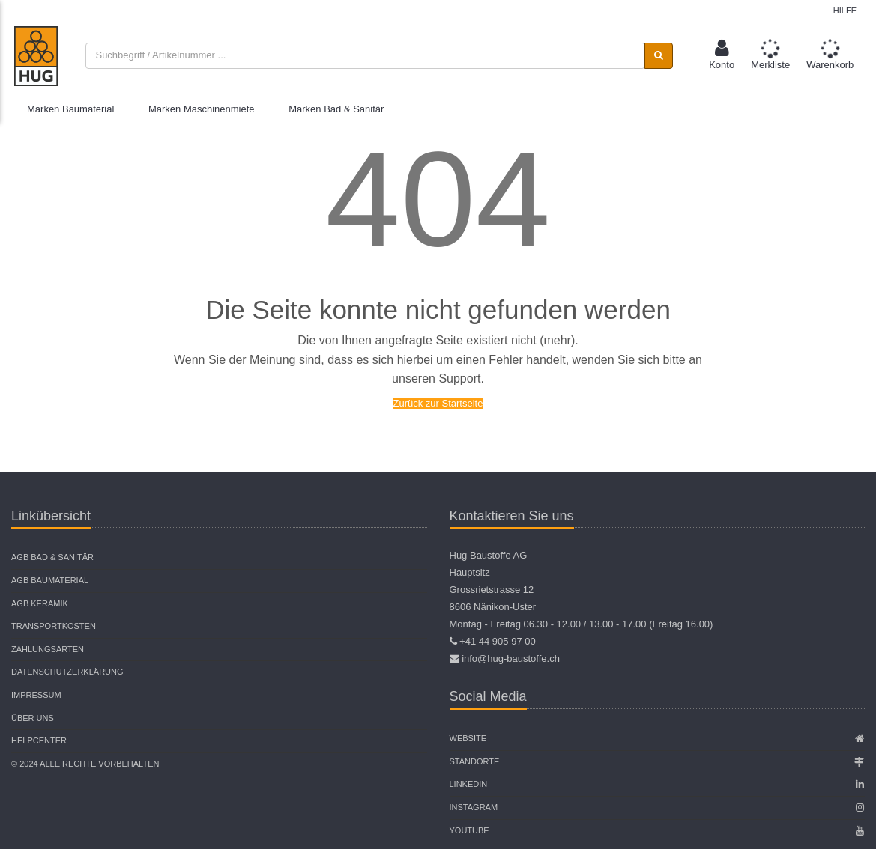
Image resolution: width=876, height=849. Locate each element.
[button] (722, 56)
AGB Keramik (39, 603)
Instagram (474, 807)
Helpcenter (39, 740)
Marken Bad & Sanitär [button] (336, 109)
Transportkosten (53, 625)
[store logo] (36, 56)
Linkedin (469, 783)
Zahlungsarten (47, 649)
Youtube (469, 830)
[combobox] (364, 56)
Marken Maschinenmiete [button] (201, 109)
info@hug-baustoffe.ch (511, 658)
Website (468, 738)
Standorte (475, 761)
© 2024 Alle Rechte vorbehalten (85, 763)
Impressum (36, 694)
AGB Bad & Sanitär (52, 557)
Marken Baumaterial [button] (70, 109)
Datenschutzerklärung (67, 671)
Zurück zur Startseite (438, 403)
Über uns (32, 717)
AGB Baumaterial (49, 580)
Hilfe (845, 10)
